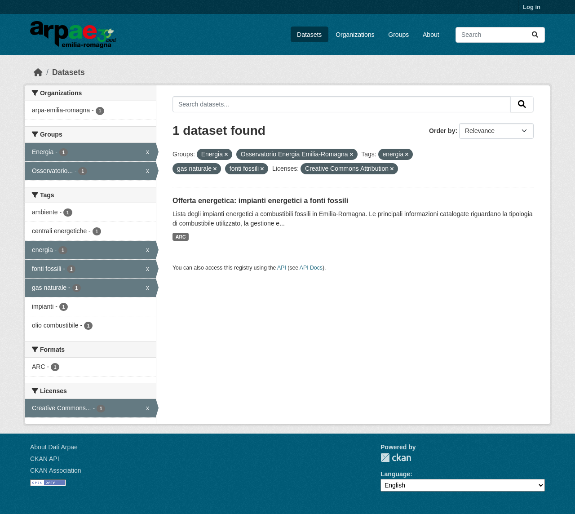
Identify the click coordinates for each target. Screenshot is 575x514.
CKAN (395, 457)
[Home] (38, 72)
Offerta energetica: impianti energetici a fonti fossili (260, 200)
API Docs (311, 268)
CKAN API (44, 458)
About (431, 34)
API (281, 268)
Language (395, 474)
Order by (442, 130)
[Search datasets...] (500, 35)
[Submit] (535, 35)
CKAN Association (55, 470)
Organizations (355, 34)
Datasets (309, 34)
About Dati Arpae (54, 447)
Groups (398, 34)
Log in (531, 7)
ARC (181, 236)
